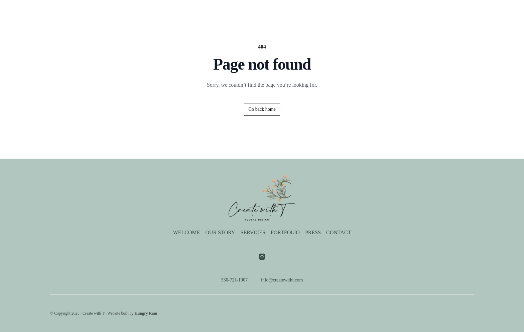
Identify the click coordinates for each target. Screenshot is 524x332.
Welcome (186, 12)
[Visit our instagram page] (262, 257)
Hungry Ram (156, 313)
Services (252, 12)
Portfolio (284, 12)
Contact (340, 12)
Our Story (220, 12)
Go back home (262, 109)
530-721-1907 (232, 280)
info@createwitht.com (283, 280)
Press (312, 12)
